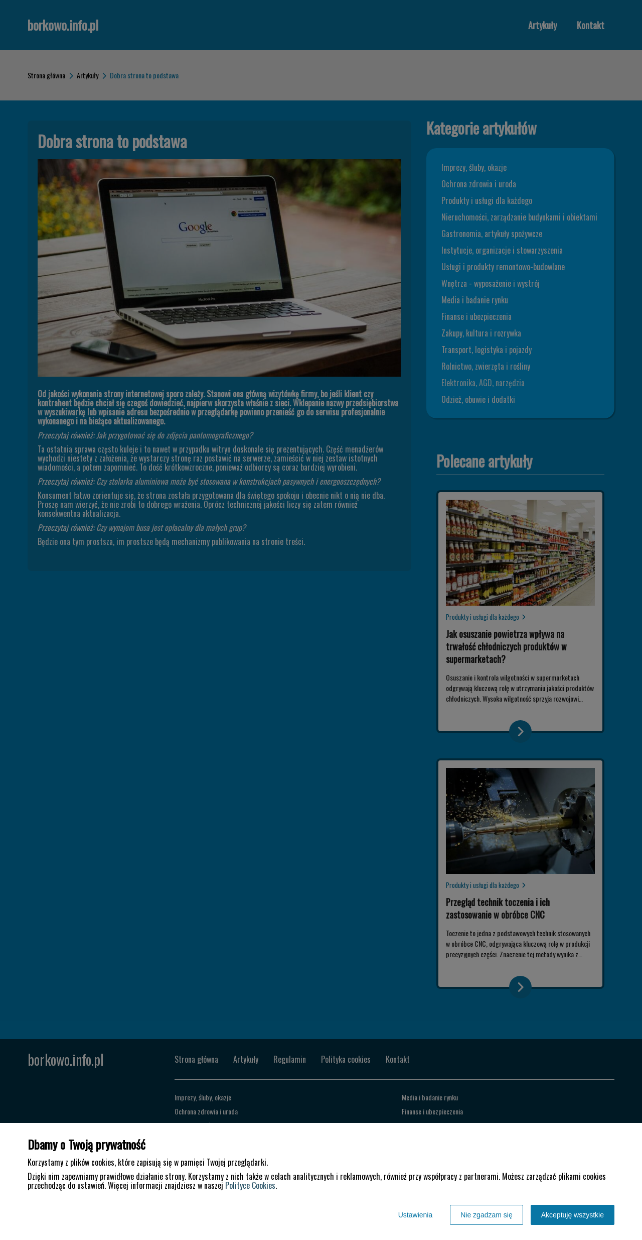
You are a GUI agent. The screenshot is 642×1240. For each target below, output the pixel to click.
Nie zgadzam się (486, 1215)
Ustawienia (415, 1215)
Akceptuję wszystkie (572, 1215)
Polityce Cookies (250, 1185)
